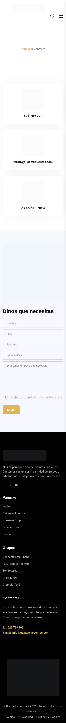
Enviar (11, 409)
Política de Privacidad (48, 397)
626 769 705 (15, 627)
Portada (26, 49)
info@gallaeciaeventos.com (30, 632)
